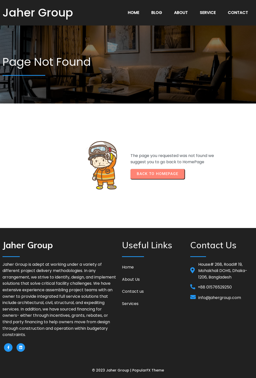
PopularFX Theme (148, 370)
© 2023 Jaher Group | (112, 370)
